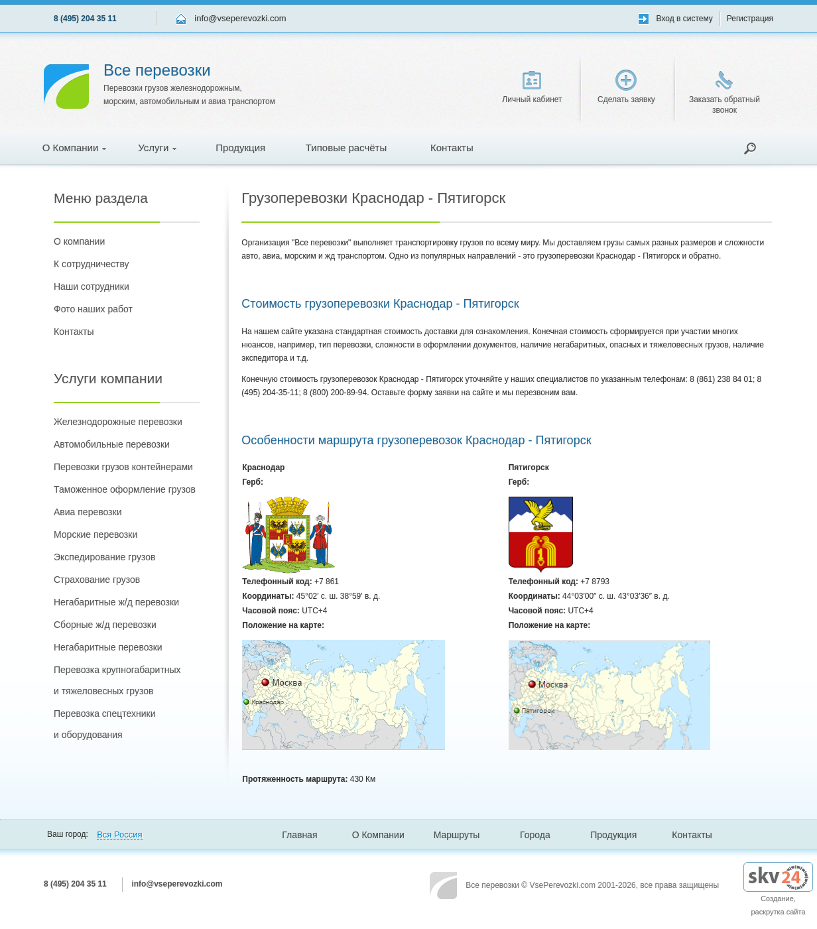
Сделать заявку (626, 87)
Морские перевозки (95, 534)
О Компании (74, 147)
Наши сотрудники (91, 286)
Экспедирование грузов (104, 557)
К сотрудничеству (91, 264)
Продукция (240, 147)
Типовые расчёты (346, 147)
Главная (299, 835)
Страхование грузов (97, 579)
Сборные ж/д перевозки (105, 624)
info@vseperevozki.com (240, 18)
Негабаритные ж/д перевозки (116, 602)
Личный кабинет (532, 87)
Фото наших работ (93, 309)
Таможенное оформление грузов (125, 489)
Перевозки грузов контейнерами (123, 467)
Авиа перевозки (87, 512)
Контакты (451, 147)
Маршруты (457, 835)
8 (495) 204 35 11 (85, 18)
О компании (79, 241)
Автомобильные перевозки (112, 444)
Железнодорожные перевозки (118, 421)
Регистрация (750, 18)
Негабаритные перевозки (108, 647)
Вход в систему (685, 18)
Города (535, 835)
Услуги (157, 147)
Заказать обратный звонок (724, 93)
